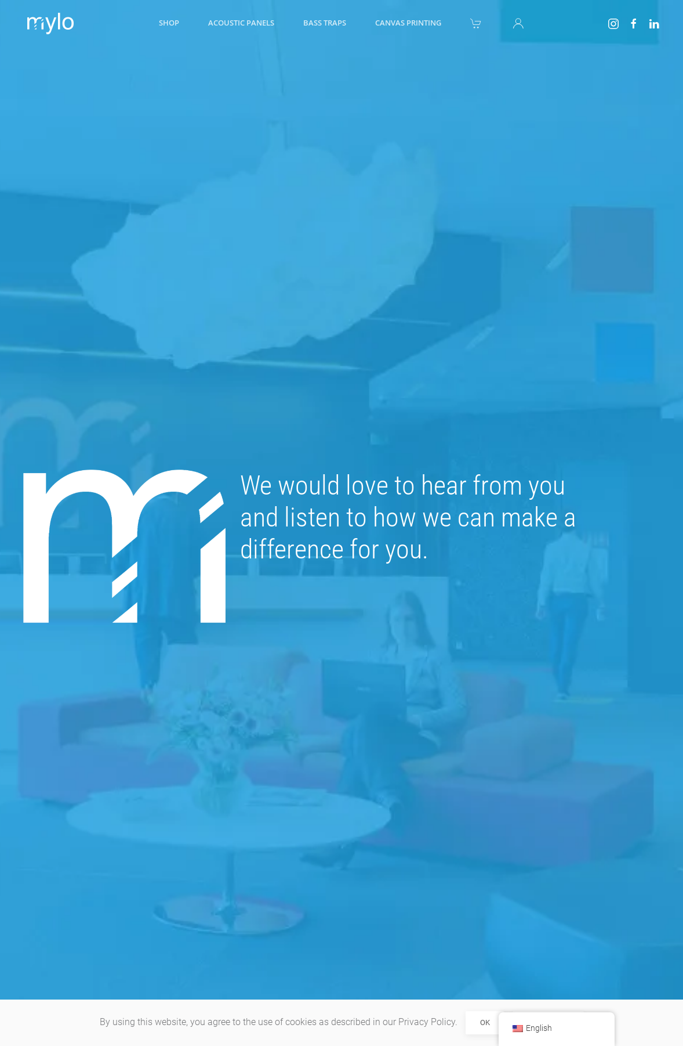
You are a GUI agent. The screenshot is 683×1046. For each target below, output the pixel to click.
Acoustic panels (241, 22)
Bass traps (324, 22)
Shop (169, 22)
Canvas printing (408, 22)
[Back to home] (48, 23)
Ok (485, 1022)
